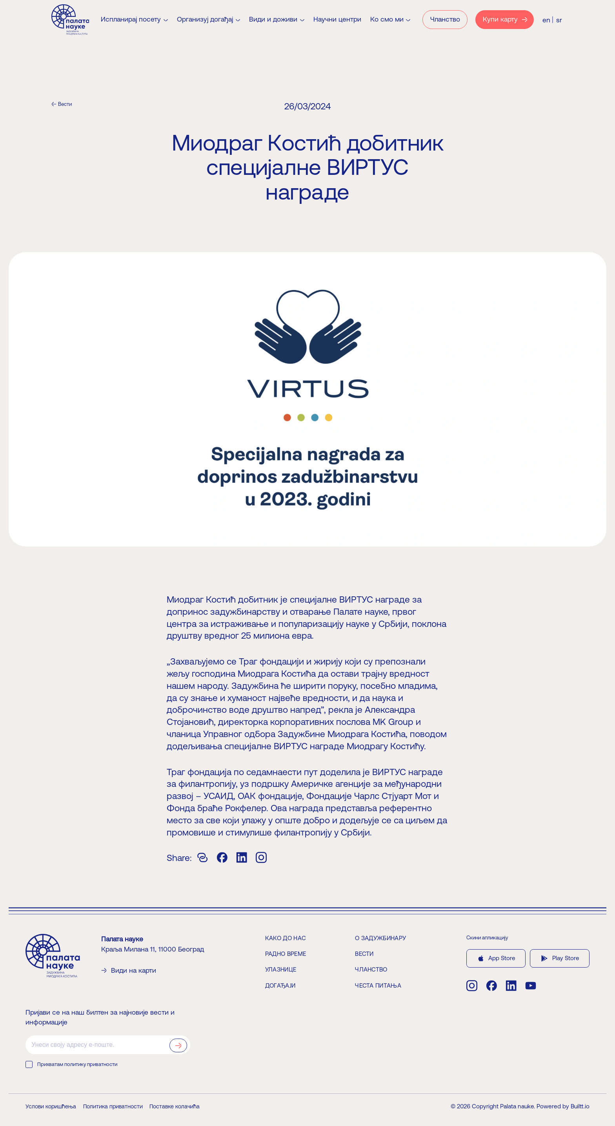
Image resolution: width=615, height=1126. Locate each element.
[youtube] (530, 985)
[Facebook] (222, 857)
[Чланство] (445, 19)
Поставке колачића (174, 1106)
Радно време (285, 953)
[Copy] (202, 857)
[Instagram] (261, 857)
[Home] (70, 19)
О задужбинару (380, 938)
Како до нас (285, 938)
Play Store (559, 958)
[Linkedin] (241, 857)
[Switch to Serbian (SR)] (559, 19)
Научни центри (337, 19)
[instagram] (471, 985)
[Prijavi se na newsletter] (178, 1046)
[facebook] (491, 985)
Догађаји (280, 985)
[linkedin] (511, 985)
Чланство (371, 969)
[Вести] (61, 104)
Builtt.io (580, 1106)
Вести (364, 953)
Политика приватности (113, 1106)
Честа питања (378, 985)
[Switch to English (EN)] (546, 19)
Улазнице (280, 969)
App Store (496, 958)
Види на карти (128, 970)
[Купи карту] (504, 19)
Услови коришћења (50, 1106)
